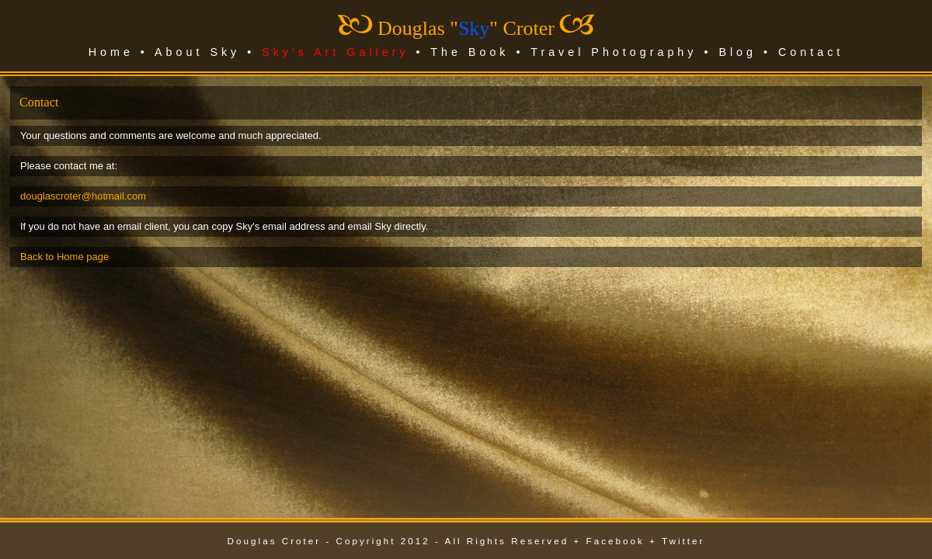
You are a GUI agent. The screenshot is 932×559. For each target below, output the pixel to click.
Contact (810, 52)
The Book (469, 52)
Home (111, 52)
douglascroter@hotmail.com (83, 196)
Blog (737, 52)
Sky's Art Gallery (335, 52)
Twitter (683, 541)
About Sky (197, 52)
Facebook (615, 541)
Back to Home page (64, 256)
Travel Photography (613, 52)
